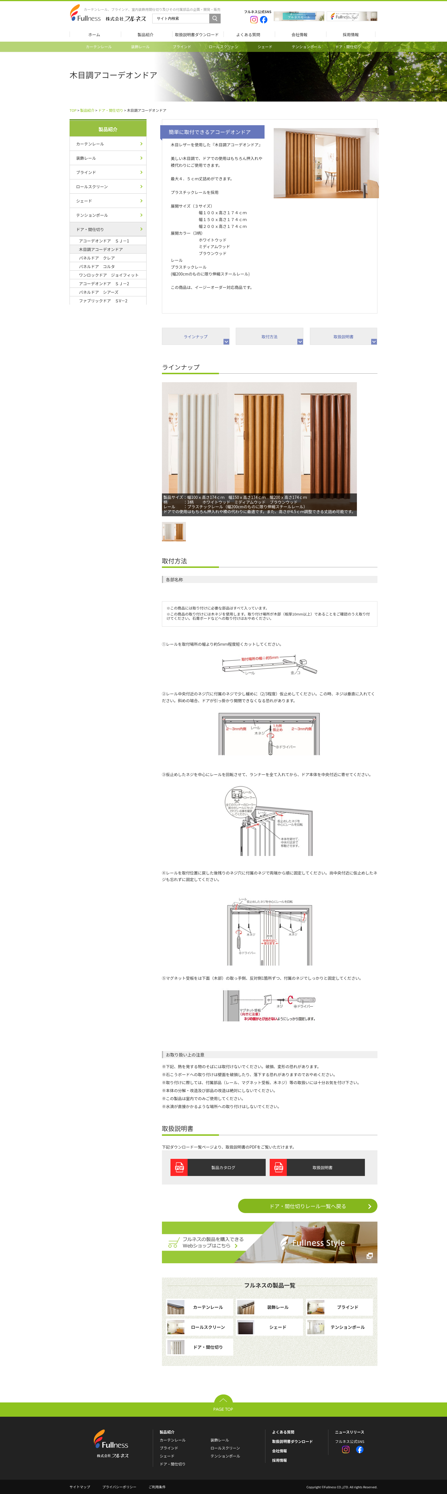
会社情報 (279, 1450)
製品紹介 (87, 110)
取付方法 (270, 336)
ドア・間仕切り (348, 46)
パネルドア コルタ (97, 266)
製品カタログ (223, 1167)
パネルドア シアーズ (98, 292)
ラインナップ (196, 336)
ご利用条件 (157, 1486)
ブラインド (182, 46)
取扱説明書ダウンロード (292, 1441)
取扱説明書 (343, 336)
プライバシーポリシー (119, 1486)
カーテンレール (99, 46)
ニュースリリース (349, 1432)
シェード (265, 46)
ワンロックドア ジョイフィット (109, 275)
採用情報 (279, 1460)
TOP (73, 110)
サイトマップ (80, 1486)
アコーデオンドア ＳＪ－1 (104, 241)
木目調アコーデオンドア (101, 249)
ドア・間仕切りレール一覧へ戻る (323, 1206)
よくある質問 (283, 1432)
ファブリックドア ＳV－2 (103, 300)
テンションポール (306, 46)
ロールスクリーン (223, 46)
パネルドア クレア (97, 258)
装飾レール (140, 46)
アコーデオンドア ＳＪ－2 (104, 283)
